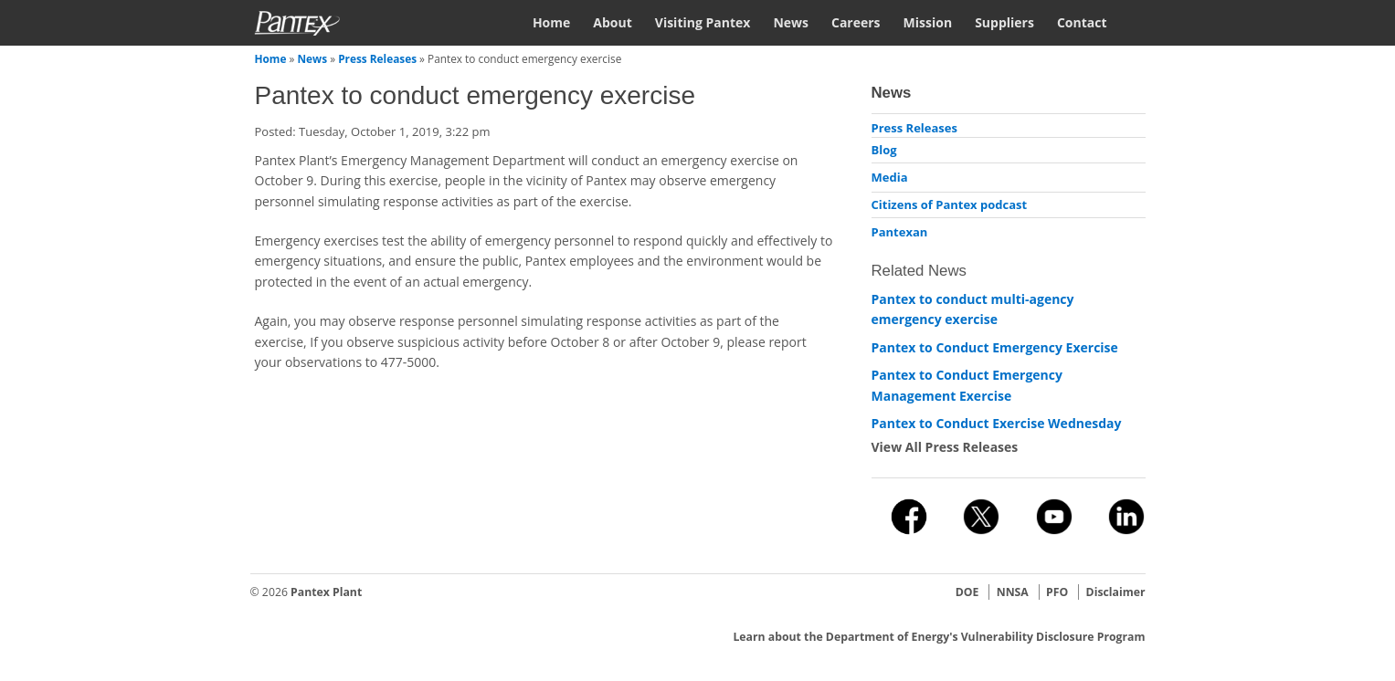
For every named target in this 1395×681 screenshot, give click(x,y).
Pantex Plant (326, 592)
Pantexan (900, 232)
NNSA (1013, 592)
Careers (856, 22)
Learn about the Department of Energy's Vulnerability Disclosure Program (939, 636)
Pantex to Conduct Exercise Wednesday (997, 423)
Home (551, 22)
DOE (967, 592)
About (612, 22)
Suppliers (1004, 22)
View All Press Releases (945, 447)
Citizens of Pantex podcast (950, 204)
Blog (884, 149)
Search (1138, 21)
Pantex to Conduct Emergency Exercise (995, 347)
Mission (928, 22)
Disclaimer (1116, 592)
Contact (1082, 22)
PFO (1057, 592)
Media (890, 177)
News (790, 22)
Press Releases (377, 58)
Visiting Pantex (703, 22)
